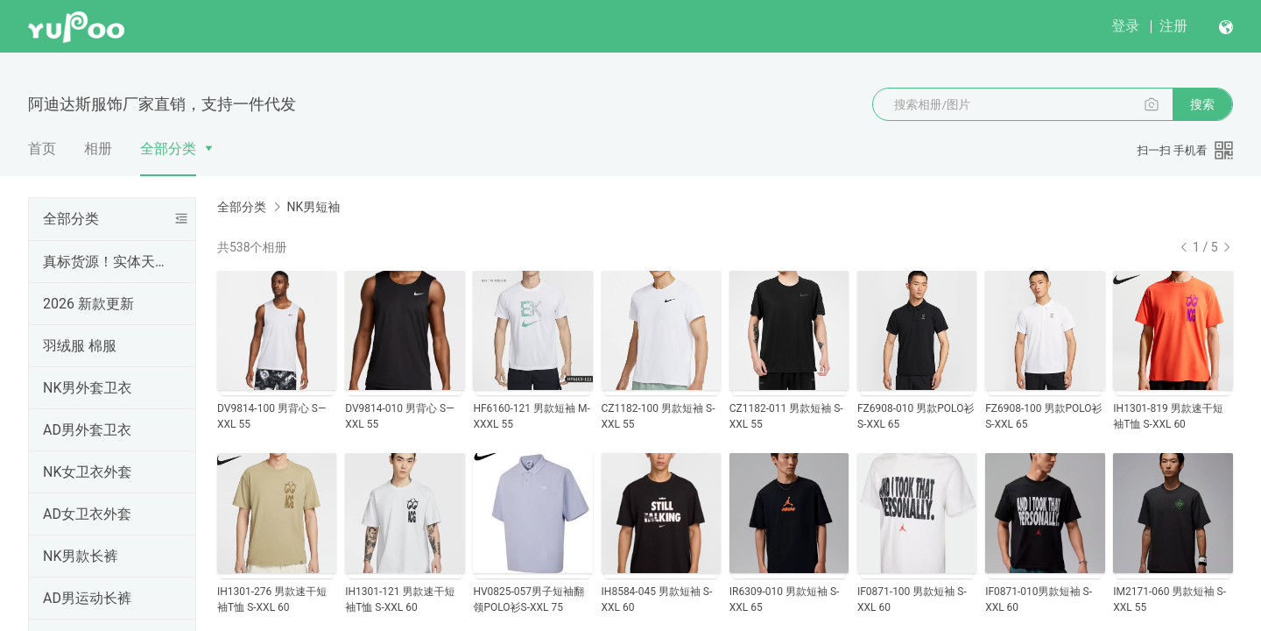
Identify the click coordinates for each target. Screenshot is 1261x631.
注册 (1173, 26)
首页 (42, 148)
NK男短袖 (313, 207)
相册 (98, 148)
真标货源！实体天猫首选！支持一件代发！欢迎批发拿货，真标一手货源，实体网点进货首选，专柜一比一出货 (108, 261)
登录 (1125, 26)
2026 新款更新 (88, 303)
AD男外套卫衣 (87, 430)
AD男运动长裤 (87, 598)
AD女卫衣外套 (87, 514)
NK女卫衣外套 (87, 472)
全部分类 (168, 148)
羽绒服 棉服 (79, 345)
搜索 (1202, 104)
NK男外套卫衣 (87, 387)
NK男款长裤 (80, 556)
